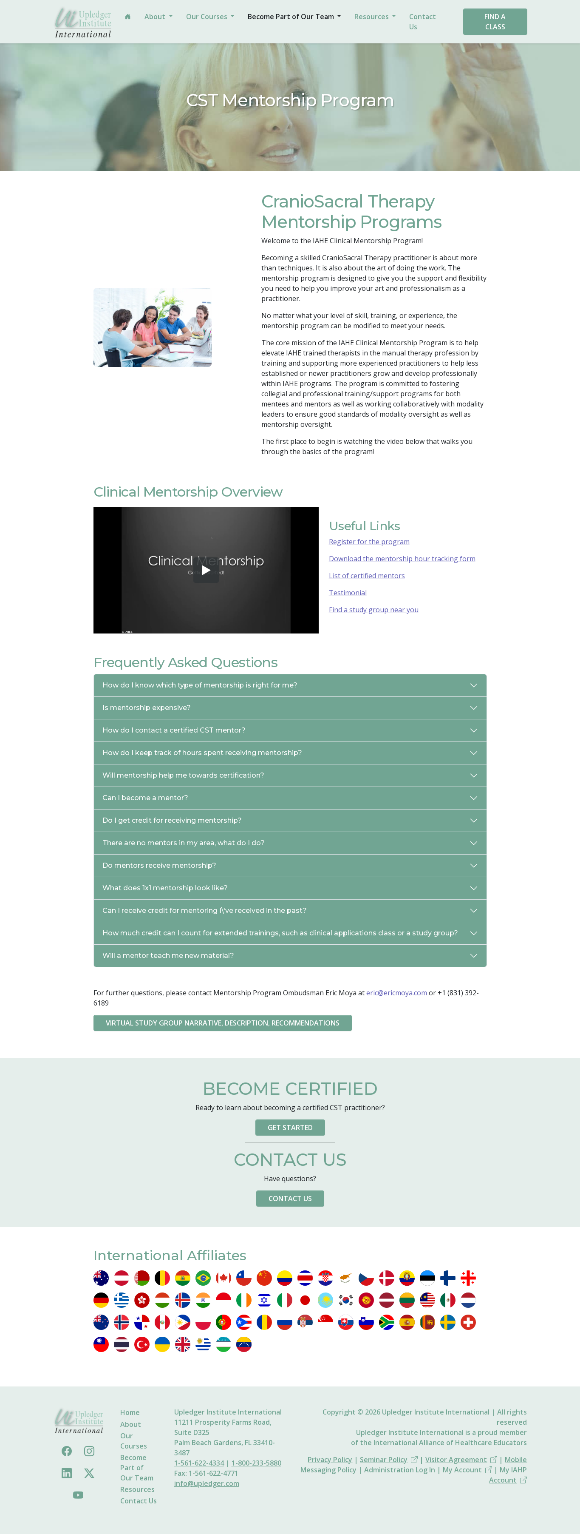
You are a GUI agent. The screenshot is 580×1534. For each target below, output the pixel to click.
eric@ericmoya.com (396, 992)
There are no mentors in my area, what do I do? (183, 843)
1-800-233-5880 (256, 1463)
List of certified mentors (367, 575)
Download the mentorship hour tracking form (402, 558)
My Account (467, 1469)
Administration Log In (399, 1469)
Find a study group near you (374, 609)
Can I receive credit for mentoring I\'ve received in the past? (204, 910)
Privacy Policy (330, 1459)
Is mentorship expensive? (146, 708)
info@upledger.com (206, 1483)
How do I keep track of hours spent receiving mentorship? (202, 753)
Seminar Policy (389, 1459)
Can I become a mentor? (145, 798)
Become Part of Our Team (136, 1468)
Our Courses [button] (207, 16)
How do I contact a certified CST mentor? (174, 730)
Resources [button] (372, 16)
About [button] (155, 16)
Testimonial (348, 592)
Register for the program (369, 541)
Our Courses (133, 1441)
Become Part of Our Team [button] (292, 16)
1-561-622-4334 (199, 1463)
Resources (137, 1489)
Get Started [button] (290, 1127)
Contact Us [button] (290, 1198)
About (130, 1424)
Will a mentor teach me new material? (168, 956)
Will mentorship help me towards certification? (183, 775)
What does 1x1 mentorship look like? (165, 888)
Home (130, 1412)
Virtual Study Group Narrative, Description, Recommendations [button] (223, 1023)
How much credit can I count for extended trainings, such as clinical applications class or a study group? (280, 933)
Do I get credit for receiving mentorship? (172, 820)
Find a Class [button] (495, 21)
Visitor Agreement (461, 1459)
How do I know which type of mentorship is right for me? (199, 685)
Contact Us (422, 21)
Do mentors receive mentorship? (159, 865)
